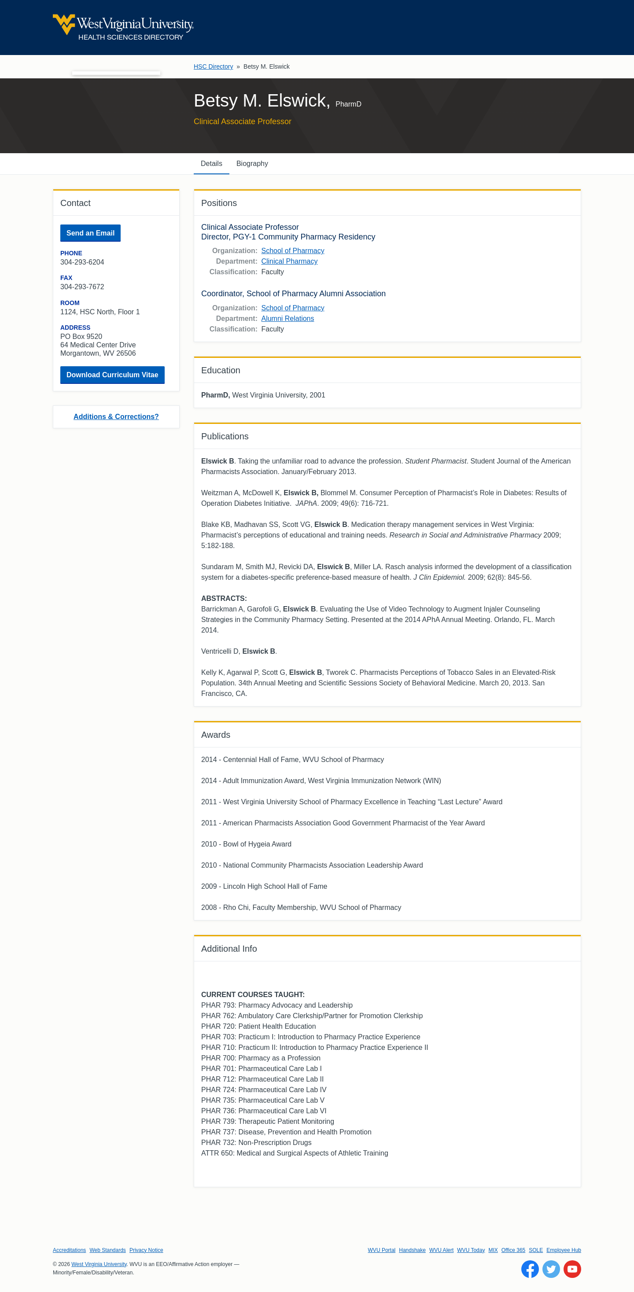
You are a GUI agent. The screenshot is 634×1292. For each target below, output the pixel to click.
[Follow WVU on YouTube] (572, 1269)
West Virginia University (98, 1264)
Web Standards (107, 1250)
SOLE (536, 1250)
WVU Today (471, 1250)
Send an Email (90, 233)
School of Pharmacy (292, 250)
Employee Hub (563, 1250)
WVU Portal (382, 1250)
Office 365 (513, 1250)
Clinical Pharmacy (289, 261)
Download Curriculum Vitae (112, 375)
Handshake (412, 1250)
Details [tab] (211, 163)
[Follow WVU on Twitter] (551, 1269)
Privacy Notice (146, 1250)
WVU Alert (441, 1250)
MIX (493, 1250)
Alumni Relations (287, 318)
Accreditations (69, 1250)
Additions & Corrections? (116, 416)
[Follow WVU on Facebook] (530, 1269)
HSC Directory (213, 66)
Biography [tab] (252, 163)
